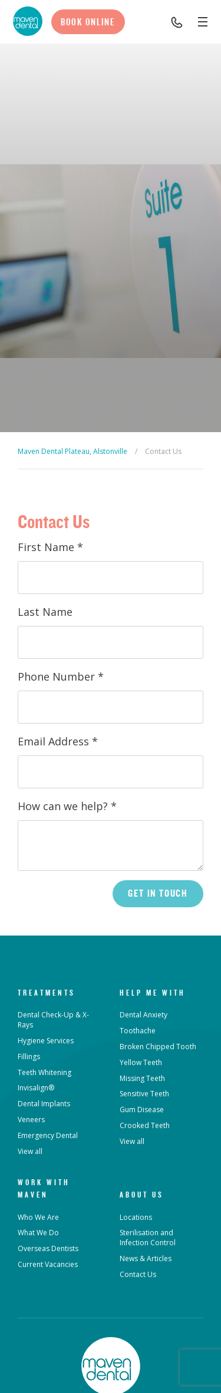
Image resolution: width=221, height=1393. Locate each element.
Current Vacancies (48, 1264)
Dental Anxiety (143, 1015)
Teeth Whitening (44, 1072)
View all (30, 1151)
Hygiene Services (46, 1041)
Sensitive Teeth (144, 1094)
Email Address (58, 741)
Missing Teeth (142, 1078)
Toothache (138, 1031)
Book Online (88, 22)
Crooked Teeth (145, 1125)
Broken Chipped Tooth (158, 1047)
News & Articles (145, 1258)
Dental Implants (44, 1104)
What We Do (38, 1233)
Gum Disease (142, 1110)
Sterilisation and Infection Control (148, 1238)
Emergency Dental (48, 1135)
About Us (142, 1194)
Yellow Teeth (141, 1062)
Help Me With (153, 992)
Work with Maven (44, 1188)
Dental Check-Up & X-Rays (53, 1020)
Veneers (31, 1120)
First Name (50, 547)
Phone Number (61, 676)
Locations (136, 1217)
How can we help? (67, 806)
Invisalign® (36, 1088)
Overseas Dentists (48, 1248)
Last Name (45, 612)
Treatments (46, 992)
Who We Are (38, 1217)
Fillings (29, 1057)
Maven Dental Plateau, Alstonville (72, 451)
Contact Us (138, 1274)
